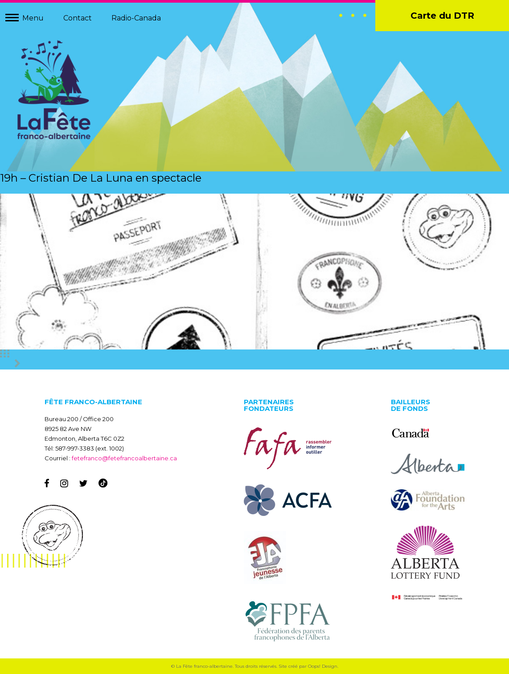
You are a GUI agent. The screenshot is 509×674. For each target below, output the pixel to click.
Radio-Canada (136, 18)
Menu (33, 18)
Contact (77, 18)
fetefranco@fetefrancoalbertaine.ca (124, 458)
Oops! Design (322, 666)
